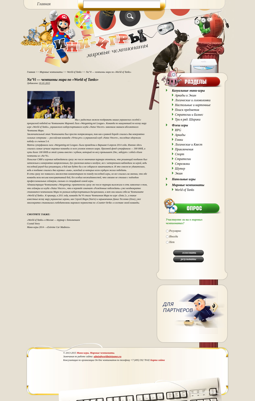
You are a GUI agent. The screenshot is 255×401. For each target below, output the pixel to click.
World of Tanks (74, 72)
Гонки (179, 139)
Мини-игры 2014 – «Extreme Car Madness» (48, 227)
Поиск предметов (187, 109)
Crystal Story (33, 223)
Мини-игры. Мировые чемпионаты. (96, 352)
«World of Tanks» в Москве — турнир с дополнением (53, 220)
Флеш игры (180, 125)
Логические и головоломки (193, 100)
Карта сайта (157, 360)
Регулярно (175, 230)
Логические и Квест (188, 144)
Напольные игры (184, 179)
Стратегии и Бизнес (189, 114)
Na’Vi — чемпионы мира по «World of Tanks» (63, 80)
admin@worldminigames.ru (107, 356)
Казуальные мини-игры (188, 90)
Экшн (179, 173)
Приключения (184, 149)
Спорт (179, 154)
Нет (171, 242)
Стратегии (183, 159)
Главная (44, 4)
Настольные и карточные (193, 105)
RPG (178, 130)
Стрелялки (182, 163)
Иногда (173, 236)
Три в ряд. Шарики (188, 119)
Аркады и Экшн (185, 95)
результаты (188, 259)
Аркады (180, 135)
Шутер (180, 168)
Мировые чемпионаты (51, 72)
